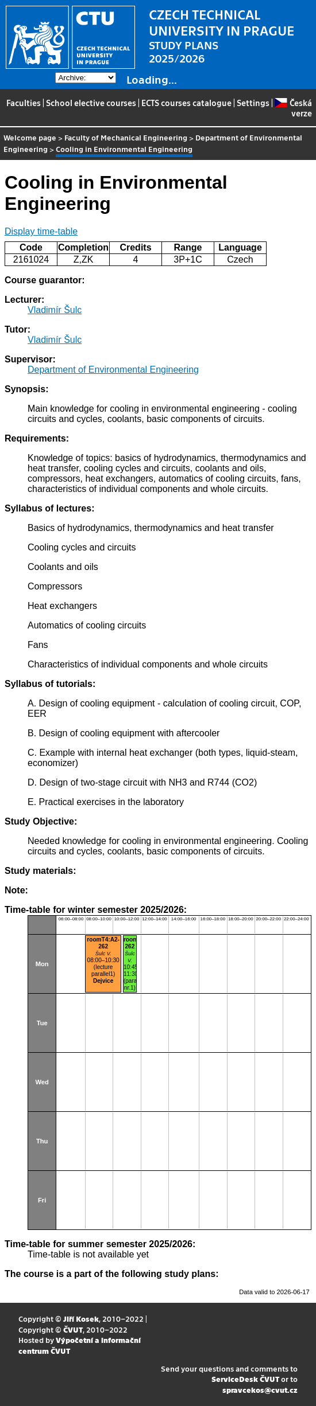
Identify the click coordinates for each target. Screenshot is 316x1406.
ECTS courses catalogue (186, 102)
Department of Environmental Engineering (113, 369)
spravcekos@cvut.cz (260, 1389)
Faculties (23, 102)
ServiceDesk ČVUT (245, 1378)
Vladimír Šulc (55, 310)
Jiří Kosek (81, 1318)
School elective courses (91, 102)
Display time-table (41, 231)
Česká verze (293, 107)
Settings (253, 102)
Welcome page (29, 137)
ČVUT (73, 1329)
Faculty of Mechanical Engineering (125, 137)
